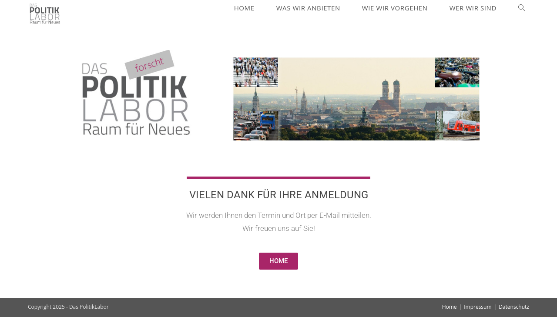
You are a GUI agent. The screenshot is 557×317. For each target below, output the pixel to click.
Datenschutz (514, 306)
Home (449, 306)
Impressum (477, 306)
